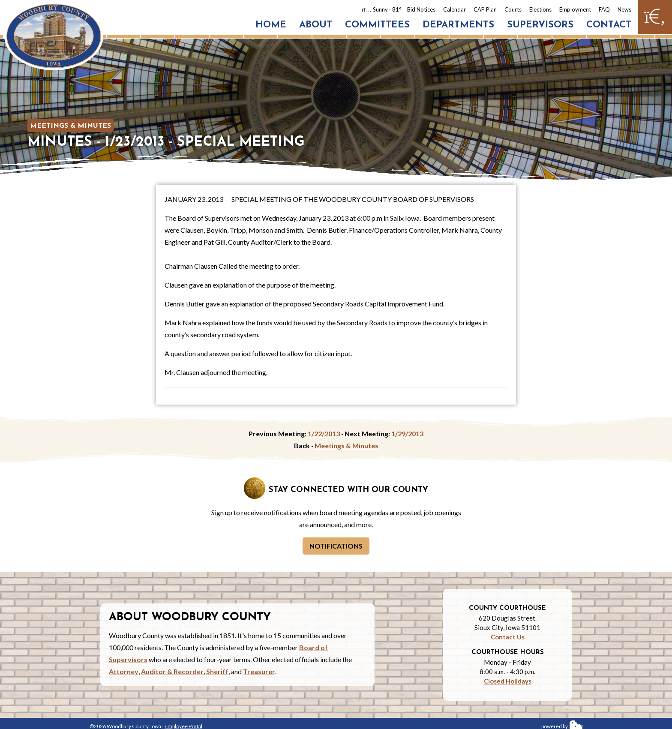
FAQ (604, 9)
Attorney (123, 671)
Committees (377, 25)
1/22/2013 (324, 433)
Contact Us (508, 637)
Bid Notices (421, 9)
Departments (458, 25)
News (624, 9)
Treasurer (259, 671)
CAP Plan (485, 9)
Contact (608, 25)
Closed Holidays (507, 681)
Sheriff (217, 671)
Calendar (454, 9)
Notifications (336, 546)
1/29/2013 (407, 433)
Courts (513, 9)
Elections (540, 9)
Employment (575, 9)
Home (270, 25)
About (315, 25)
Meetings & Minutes (70, 126)
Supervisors (540, 25)
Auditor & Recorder (172, 671)
